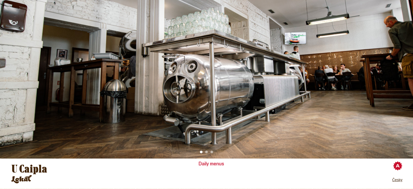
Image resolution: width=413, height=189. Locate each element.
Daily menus (211, 163)
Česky (397, 180)
